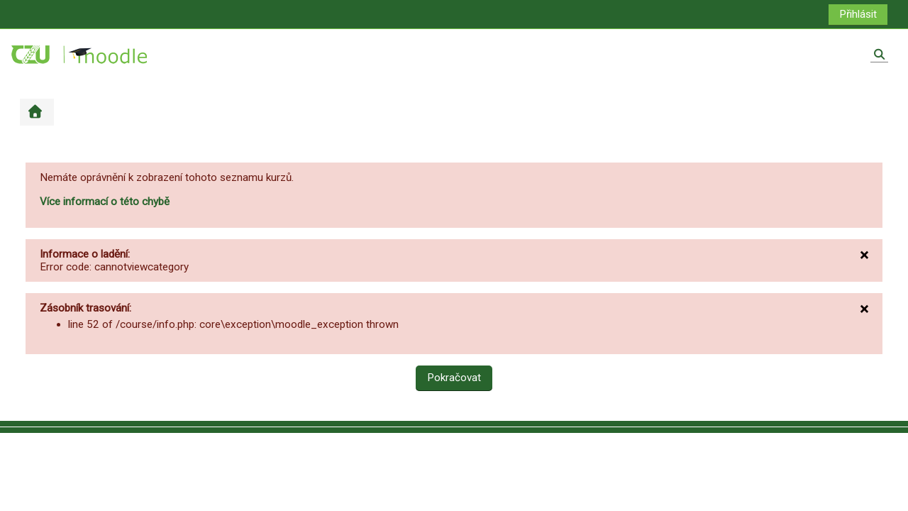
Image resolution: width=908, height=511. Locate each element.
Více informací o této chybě (105, 201)
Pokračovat (454, 377)
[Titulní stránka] (80, 54)
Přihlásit (858, 14)
